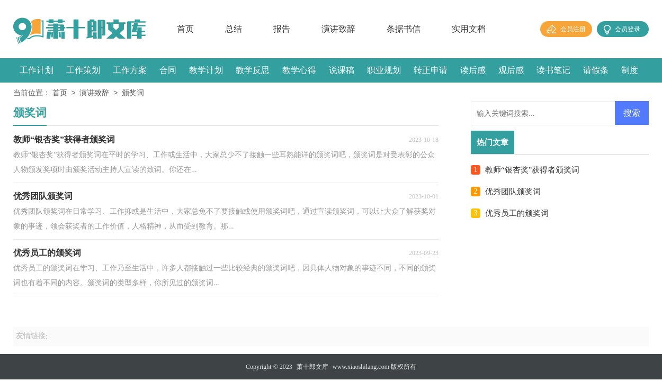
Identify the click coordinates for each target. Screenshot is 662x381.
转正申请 (431, 70)
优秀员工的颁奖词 (517, 213)
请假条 (596, 70)
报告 (281, 28)
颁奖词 (133, 93)
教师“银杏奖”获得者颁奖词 (532, 170)
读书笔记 (553, 70)
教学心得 (299, 70)
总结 (233, 28)
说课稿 (341, 70)
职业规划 (384, 70)
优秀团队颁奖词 (513, 191)
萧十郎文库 (312, 366)
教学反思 (253, 70)
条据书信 (404, 28)
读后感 (473, 70)
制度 (629, 70)
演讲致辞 (338, 28)
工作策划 (83, 70)
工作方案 (130, 70)
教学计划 (206, 70)
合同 (167, 70)
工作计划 (36, 70)
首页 (185, 28)
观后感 (511, 70)
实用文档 (469, 28)
